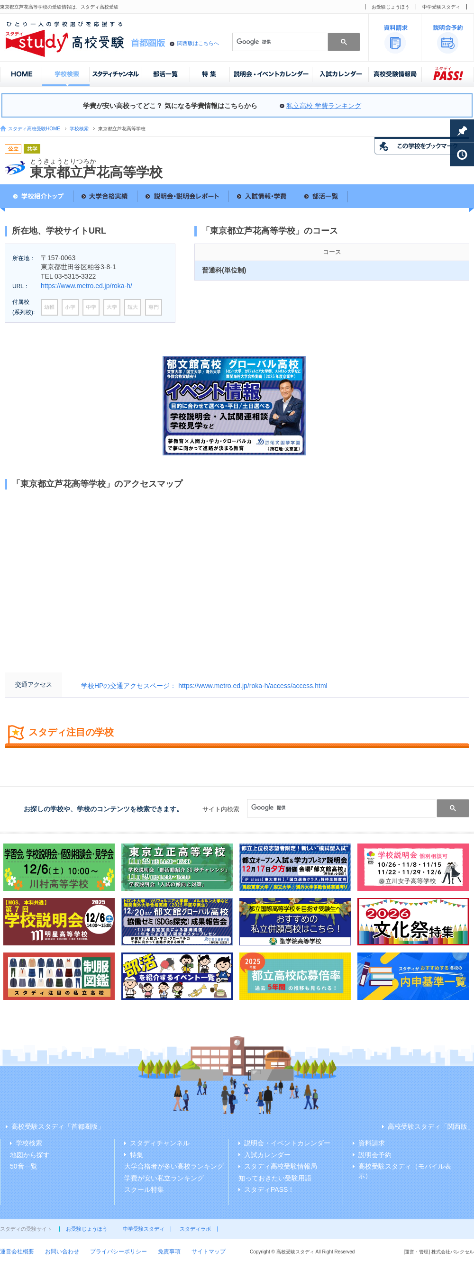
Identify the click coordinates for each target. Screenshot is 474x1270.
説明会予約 (375, 1155)
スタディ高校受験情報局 (280, 1166)
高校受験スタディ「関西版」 (431, 1126)
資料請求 (371, 1143)
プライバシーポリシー (118, 1251)
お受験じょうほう (391, 6)
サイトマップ (208, 1251)
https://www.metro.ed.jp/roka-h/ (86, 286)
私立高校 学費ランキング (323, 105)
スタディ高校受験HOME (34, 128)
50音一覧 (23, 1166)
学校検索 (79, 128)
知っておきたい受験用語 (274, 1178)
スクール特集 (144, 1189)
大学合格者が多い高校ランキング (174, 1166)
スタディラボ (195, 1229)
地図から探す (30, 1155)
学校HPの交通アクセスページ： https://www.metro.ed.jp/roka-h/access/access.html (204, 685)
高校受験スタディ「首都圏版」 (57, 1126)
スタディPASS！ (269, 1189)
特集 (136, 1155)
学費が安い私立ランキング (164, 1178)
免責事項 (169, 1251)
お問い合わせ (62, 1251)
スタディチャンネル (160, 1143)
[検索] (279, 41)
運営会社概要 (17, 1251)
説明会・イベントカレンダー (287, 1143)
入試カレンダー (267, 1155)
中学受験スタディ (441, 6)
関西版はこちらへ (198, 43)
